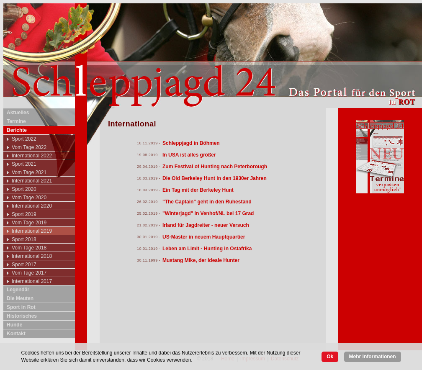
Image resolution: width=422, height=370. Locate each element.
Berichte (17, 130)
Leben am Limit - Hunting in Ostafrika (207, 249)
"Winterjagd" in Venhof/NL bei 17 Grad (208, 213)
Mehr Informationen (372, 357)
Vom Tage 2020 (29, 197)
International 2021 (32, 181)
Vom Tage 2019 (29, 223)
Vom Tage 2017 (29, 273)
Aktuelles (18, 113)
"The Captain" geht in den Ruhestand (207, 202)
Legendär (18, 290)
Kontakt (16, 334)
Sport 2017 (24, 264)
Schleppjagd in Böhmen (191, 143)
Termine (16, 121)
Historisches (22, 316)
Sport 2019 (24, 214)
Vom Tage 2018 (29, 248)
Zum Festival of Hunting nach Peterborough (214, 167)
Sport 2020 (24, 189)
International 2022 (32, 156)
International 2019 (32, 231)
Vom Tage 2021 (29, 172)
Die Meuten (20, 298)
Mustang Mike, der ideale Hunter (200, 260)
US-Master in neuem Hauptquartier (203, 237)
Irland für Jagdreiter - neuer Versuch (205, 225)
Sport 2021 (24, 164)
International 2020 (32, 206)
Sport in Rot (21, 307)
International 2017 (32, 281)
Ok (330, 357)
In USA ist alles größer (189, 155)
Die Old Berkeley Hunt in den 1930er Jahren (214, 178)
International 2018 (32, 256)
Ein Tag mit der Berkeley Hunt (198, 190)
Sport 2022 (24, 139)
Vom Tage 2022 (29, 147)
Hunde (14, 325)
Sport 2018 (24, 239)
